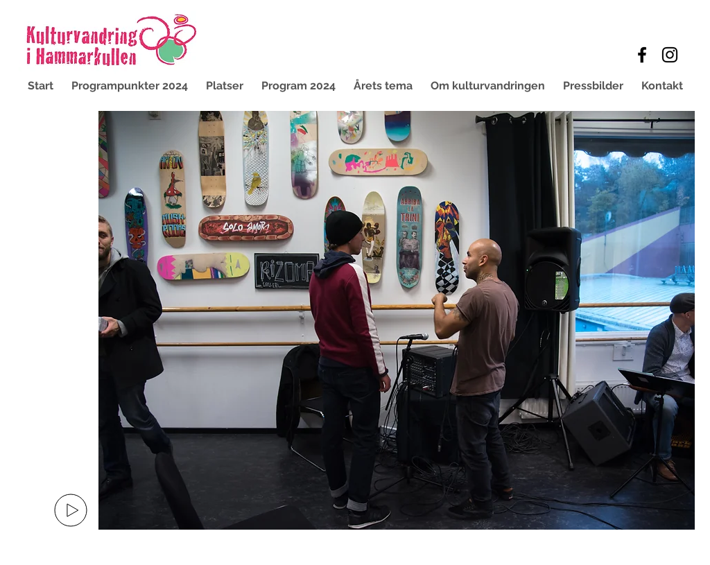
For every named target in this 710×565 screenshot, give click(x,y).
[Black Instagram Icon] (669, 54)
